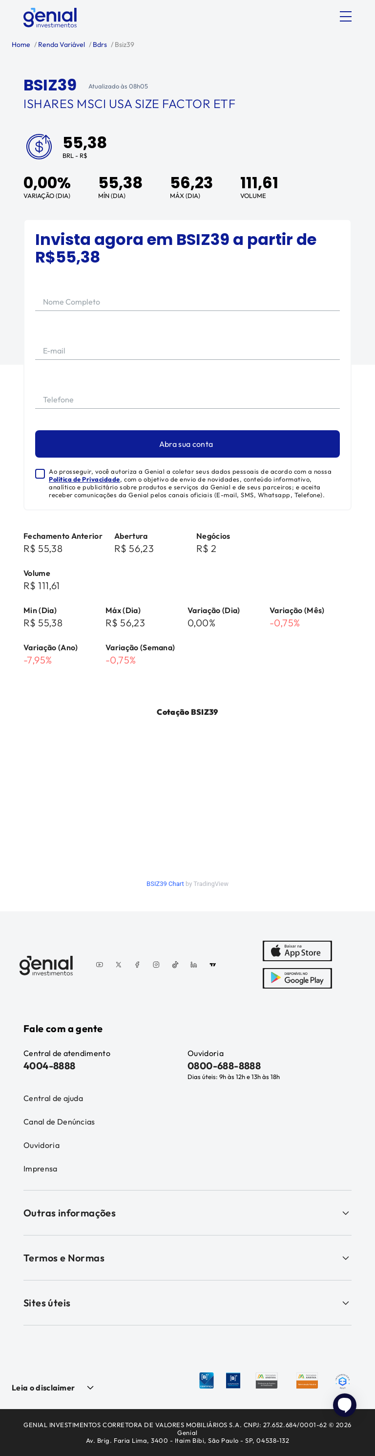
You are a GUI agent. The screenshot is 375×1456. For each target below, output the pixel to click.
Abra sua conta (186, 444)
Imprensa (40, 1168)
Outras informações (187, 1213)
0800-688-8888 (224, 1065)
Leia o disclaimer (43, 1387)
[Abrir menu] (346, 16)
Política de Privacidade (84, 479)
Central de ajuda (53, 1098)
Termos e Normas (187, 1258)
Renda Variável (61, 44)
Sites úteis (187, 1303)
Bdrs (99, 44)
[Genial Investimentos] (50, 17)
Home (21, 44)
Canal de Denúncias (59, 1121)
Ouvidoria (41, 1145)
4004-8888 (49, 1065)
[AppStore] (297, 952)
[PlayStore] (297, 979)
